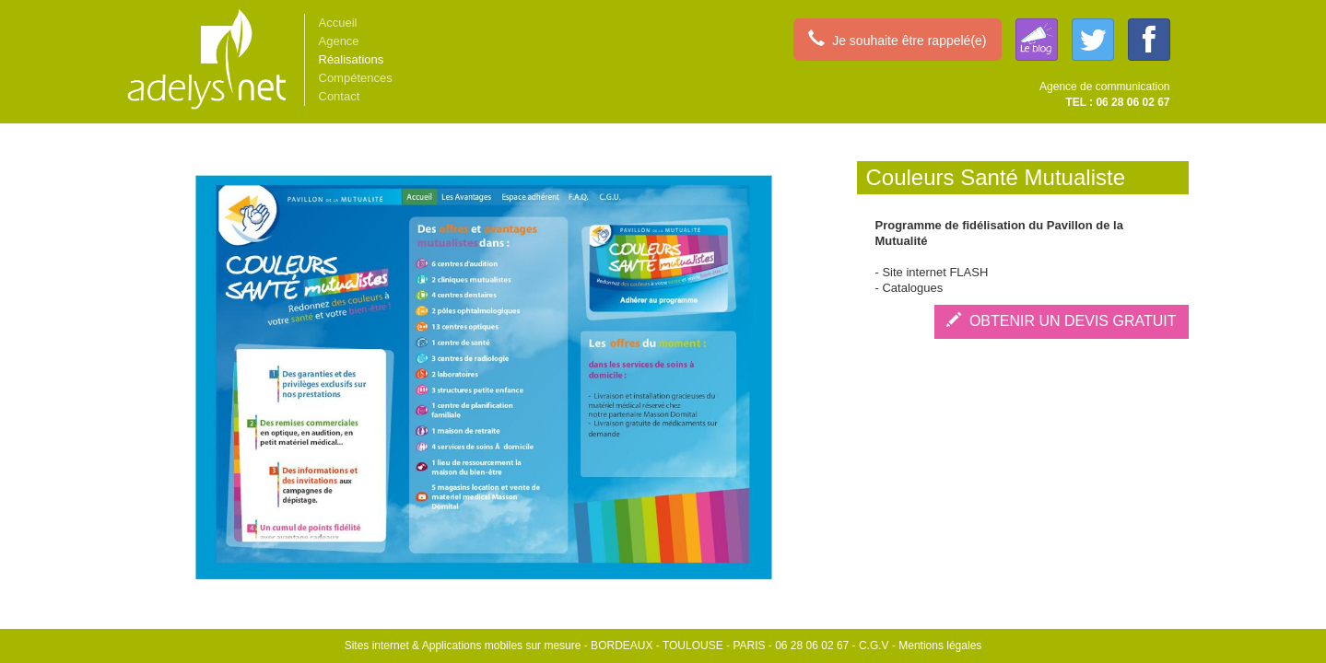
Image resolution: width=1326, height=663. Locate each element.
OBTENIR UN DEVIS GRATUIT (1061, 321)
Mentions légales (939, 645)
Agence (339, 41)
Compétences (356, 78)
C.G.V (874, 645)
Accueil (338, 22)
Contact (339, 96)
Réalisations (351, 59)
